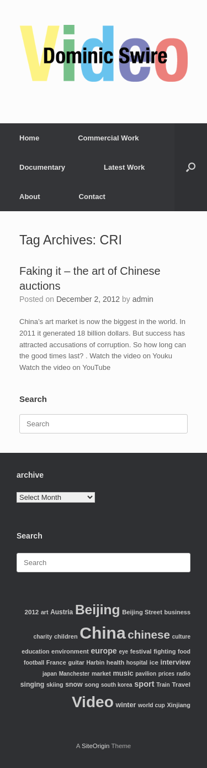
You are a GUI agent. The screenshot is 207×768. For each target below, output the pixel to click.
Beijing (97, 609)
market (101, 673)
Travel (181, 684)
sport (144, 684)
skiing (54, 684)
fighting (164, 651)
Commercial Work (108, 138)
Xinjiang (178, 705)
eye (123, 652)
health (115, 662)
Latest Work (124, 167)
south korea (116, 685)
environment (70, 651)
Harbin (96, 663)
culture (181, 637)
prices (166, 674)
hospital (136, 663)
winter (125, 705)
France (56, 662)
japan (50, 674)
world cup (151, 705)
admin (142, 299)
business (177, 612)
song (91, 684)
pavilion (145, 674)
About (29, 196)
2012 (32, 611)
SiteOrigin (96, 746)
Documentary (42, 167)
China (102, 633)
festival (141, 651)
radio (183, 674)
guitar (76, 662)
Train (163, 685)
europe (103, 650)
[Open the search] (190, 167)
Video (93, 701)
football (34, 663)
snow (73, 684)
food (184, 651)
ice (154, 662)
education (35, 651)
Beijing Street (142, 612)
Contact (92, 196)
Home (29, 138)
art (45, 612)
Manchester (74, 674)
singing (32, 684)
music (123, 673)
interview (175, 662)
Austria (61, 612)
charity (43, 637)
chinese (149, 634)
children (66, 636)
